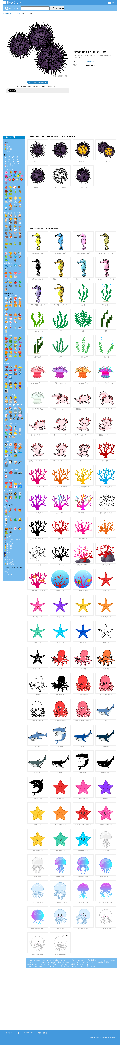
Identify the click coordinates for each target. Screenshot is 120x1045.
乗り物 (6, 363)
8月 (17, 159)
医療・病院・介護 (10, 423)
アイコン (7, 480)
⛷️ (6, 455)
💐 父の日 (8, 149)
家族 (5, 381)
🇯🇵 (15, 486)
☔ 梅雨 (7, 151)
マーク (14, 480)
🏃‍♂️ (15, 415)
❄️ (15, 201)
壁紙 (6, 572)
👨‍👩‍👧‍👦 (6, 391)
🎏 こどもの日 (9, 544)
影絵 (19, 213)
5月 (17, 157)
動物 (5, 213)
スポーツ (7, 441)
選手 (13, 441)
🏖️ (20, 205)
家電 (5, 470)
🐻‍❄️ (20, 222)
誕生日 (6, 507)
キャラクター (9, 491)
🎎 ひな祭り (8, 542)
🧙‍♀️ (20, 528)
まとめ (112, 2)
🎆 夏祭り (8, 553)
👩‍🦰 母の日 (8, 546)
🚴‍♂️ (20, 369)
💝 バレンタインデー (12, 539)
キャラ (10, 213)
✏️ (20, 408)
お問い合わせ (42, 1033)
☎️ (11, 472)
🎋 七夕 (7, 147)
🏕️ (15, 455)
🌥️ (6, 201)
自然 (13, 169)
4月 (13, 157)
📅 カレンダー (9, 166)
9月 (9, 162)
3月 (9, 157)
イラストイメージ (8, 13)
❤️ (11, 430)
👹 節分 (7, 537)
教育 (5, 406)
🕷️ (11, 532)
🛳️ (11, 377)
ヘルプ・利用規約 (26, 1033)
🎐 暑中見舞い (9, 562)
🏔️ (15, 205)
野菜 (5, 335)
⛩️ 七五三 (8, 557)
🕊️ (20, 253)
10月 (13, 162)
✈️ (20, 373)
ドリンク (7, 325)
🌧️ (11, 201)
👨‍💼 (6, 398)
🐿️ (11, 233)
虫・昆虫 (7, 279)
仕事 (13, 395)
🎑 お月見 (8, 555)
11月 (19, 162)
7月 (13, 159)
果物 (10, 335)
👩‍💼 (11, 398)
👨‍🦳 (11, 387)
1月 (14, 164)
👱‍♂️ (6, 387)
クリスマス (8, 516)
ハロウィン (8, 526)
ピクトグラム (9, 576)
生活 (10, 381)
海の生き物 (19, 13)
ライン (10, 570)
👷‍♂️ (15, 398)
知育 (17, 406)
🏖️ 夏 (6, 145)
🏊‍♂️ (20, 451)
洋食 (11, 296)
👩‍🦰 (20, 384)
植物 (8, 169)
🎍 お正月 (8, 535)
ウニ (25, 13)
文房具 (11, 406)
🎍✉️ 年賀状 (9, 564)
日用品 (11, 470)
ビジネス (7, 395)
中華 (15, 296)
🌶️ (20, 345)
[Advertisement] (92, 32)
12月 (9, 164)
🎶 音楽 (7, 459)
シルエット (8, 574)
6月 (9, 159)
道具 (17, 470)
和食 (6, 296)
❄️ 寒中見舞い (9, 559)
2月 (18, 164)
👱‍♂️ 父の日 (8, 548)
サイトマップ (10, 1033)
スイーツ (7, 312)
